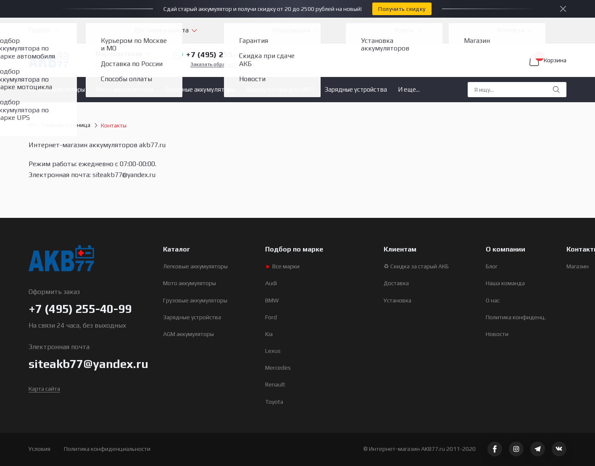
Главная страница (59, 125)
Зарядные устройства (356, 89)
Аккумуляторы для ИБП (280, 89)
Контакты (510, 30)
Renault (275, 384)
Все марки (282, 266)
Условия (39, 448)
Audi (271, 283)
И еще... (409, 89)
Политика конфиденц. (516, 317)
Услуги (403, 30)
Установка (397, 300)
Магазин (577, 266)
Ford (271, 317)
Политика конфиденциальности (107, 448)
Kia (269, 334)
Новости (497, 334)
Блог (492, 266)
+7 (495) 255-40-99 (215, 55)
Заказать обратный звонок (222, 64)
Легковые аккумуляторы (195, 266)
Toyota (274, 401)
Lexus (273, 350)
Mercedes (278, 367)
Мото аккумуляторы (124, 89)
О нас (493, 300)
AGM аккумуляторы (188, 334)
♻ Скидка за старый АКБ (416, 266)
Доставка (396, 283)
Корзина (547, 60)
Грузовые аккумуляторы (195, 300)
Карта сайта (44, 388)
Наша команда (505, 283)
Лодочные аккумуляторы (199, 89)
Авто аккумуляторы (56, 89)
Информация (291, 30)
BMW (272, 300)
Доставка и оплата (161, 30)
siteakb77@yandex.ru (88, 364)
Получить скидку (401, 8)
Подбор (39, 30)
